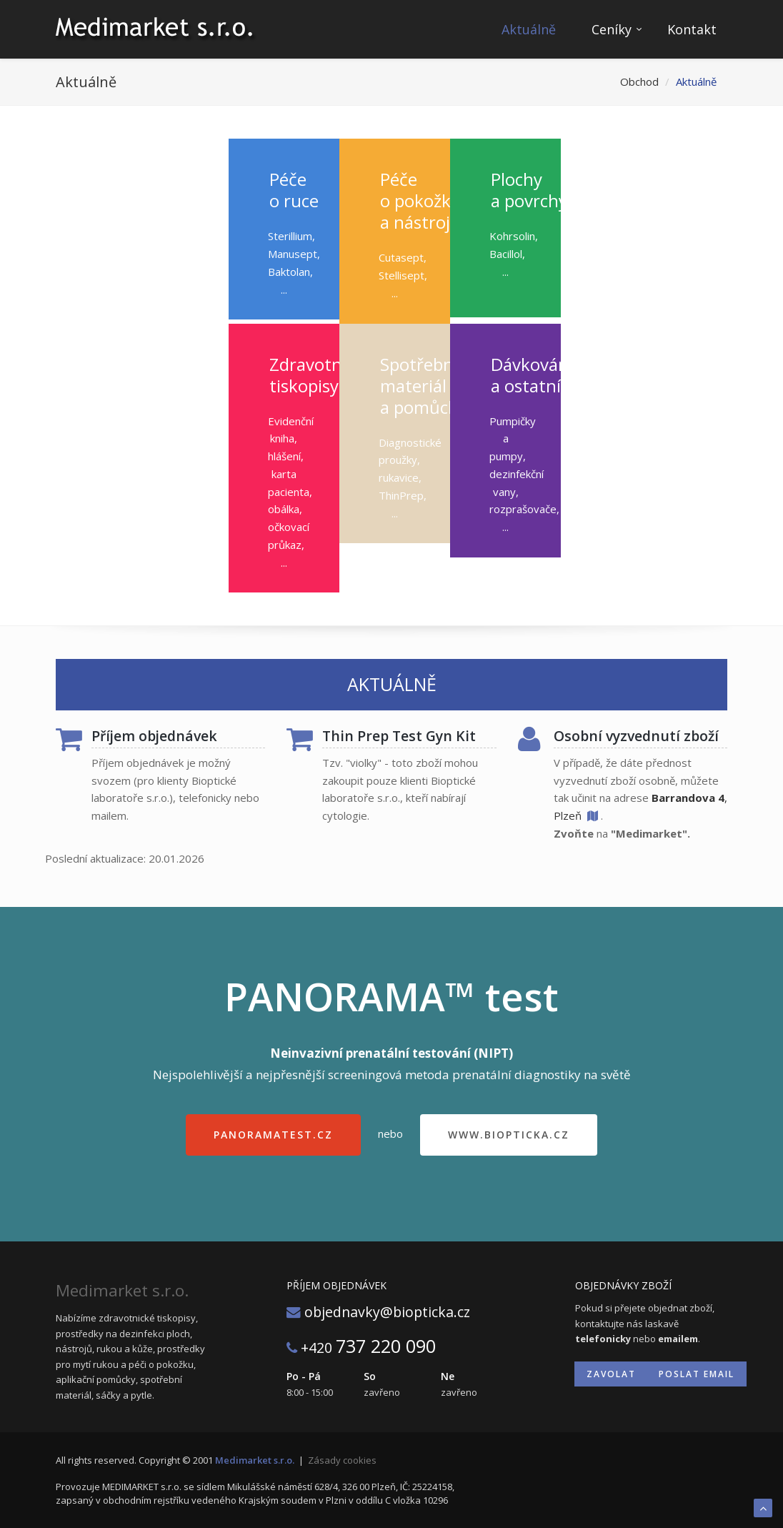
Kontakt (692, 29)
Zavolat (611, 1374)
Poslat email (696, 1374)
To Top (763, 1508)
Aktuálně (529, 29)
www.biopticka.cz (508, 1134)
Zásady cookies (342, 1460)
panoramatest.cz (273, 1134)
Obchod (639, 81)
